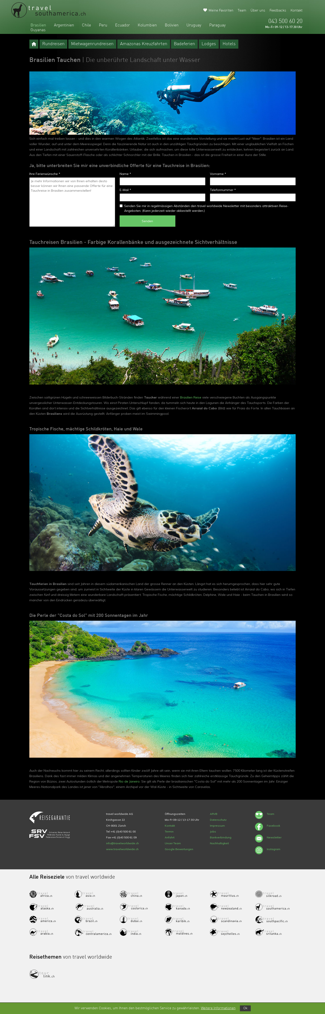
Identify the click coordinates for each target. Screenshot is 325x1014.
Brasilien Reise (190, 397)
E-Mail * (125, 190)
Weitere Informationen (218, 1008)
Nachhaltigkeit (219, 843)
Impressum (217, 825)
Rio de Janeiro (129, 781)
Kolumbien (147, 25)
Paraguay (217, 25)
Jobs (213, 831)
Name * (125, 174)
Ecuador (122, 25)
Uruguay (193, 25)
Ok (245, 1008)
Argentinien (64, 25)
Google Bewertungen (179, 849)
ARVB (213, 814)
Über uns (258, 10)
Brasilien (38, 25)
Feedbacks (277, 10)
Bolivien (172, 25)
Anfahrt (169, 837)
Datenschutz (218, 819)
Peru (103, 25)
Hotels (229, 44)
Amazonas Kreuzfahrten (143, 44)
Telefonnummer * (223, 190)
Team (242, 10)
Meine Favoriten (221, 10)
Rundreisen (53, 44)
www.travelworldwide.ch (122, 849)
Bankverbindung (220, 837)
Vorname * (218, 174)
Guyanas (38, 30)
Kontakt (296, 10)
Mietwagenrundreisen (92, 44)
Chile (86, 25)
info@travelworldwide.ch (122, 843)
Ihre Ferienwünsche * (44, 174)
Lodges (209, 44)
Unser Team (173, 843)
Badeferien (184, 44)
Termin (169, 831)
